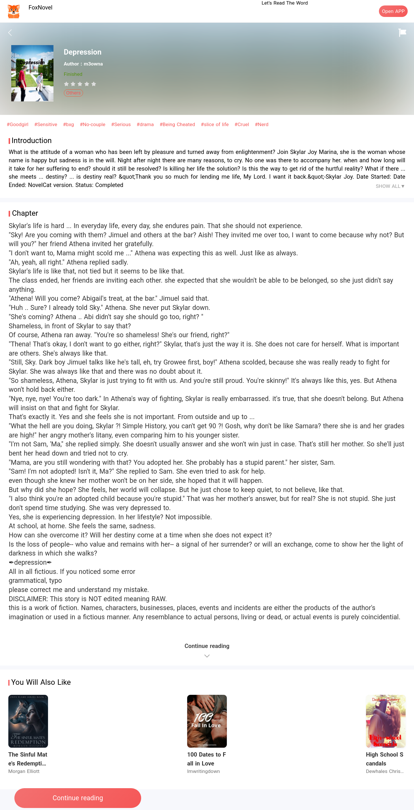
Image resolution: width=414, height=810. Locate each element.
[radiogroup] (80, 83)
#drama (146, 124)
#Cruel (243, 124)
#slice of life (216, 124)
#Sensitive (46, 124)
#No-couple (93, 124)
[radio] (67, 83)
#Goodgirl (18, 124)
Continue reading (78, 798)
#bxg (69, 124)
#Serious (122, 124)
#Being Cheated (178, 124)
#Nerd (262, 124)
